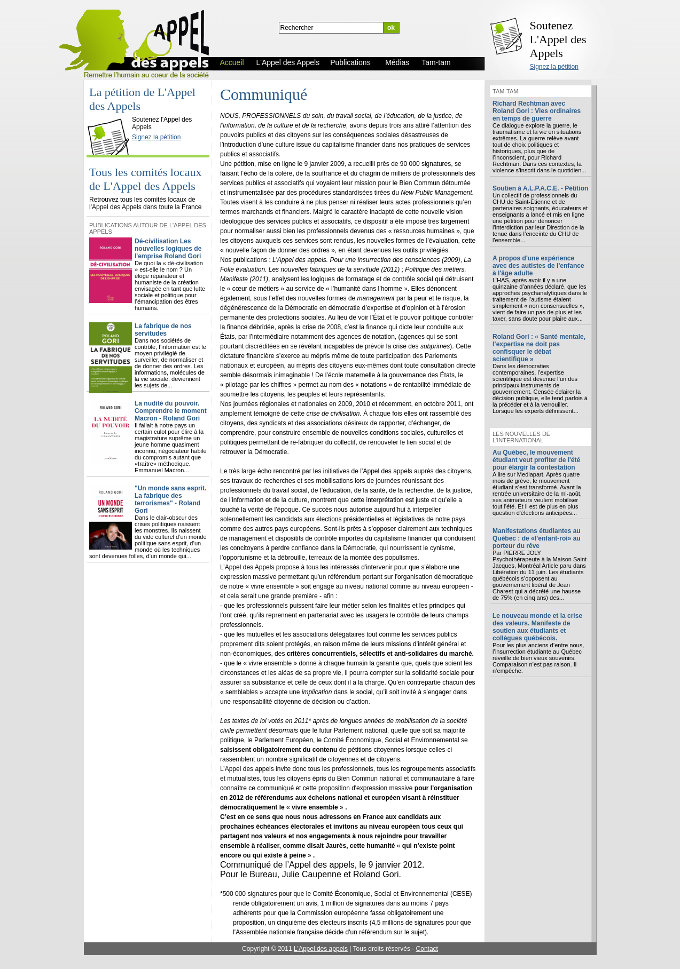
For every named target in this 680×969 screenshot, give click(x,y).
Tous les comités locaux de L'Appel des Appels (145, 179)
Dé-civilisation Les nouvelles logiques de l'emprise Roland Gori (168, 248)
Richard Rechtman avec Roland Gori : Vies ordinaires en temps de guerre (537, 111)
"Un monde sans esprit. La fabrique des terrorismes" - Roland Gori (170, 499)
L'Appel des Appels (111, 110)
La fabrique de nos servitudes (163, 329)
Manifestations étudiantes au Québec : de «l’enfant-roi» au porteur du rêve (537, 538)
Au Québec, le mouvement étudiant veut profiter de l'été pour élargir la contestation (536, 460)
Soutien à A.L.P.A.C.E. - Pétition (540, 188)
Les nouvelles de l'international (521, 437)
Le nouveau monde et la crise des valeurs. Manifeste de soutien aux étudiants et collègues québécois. (537, 627)
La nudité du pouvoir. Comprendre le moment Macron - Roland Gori (171, 411)
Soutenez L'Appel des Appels (558, 39)
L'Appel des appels (321, 948)
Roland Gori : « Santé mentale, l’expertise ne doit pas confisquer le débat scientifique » (539, 348)
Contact (427, 948)
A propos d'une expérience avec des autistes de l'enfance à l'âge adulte (538, 266)
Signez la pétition (554, 66)
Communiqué (263, 94)
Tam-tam (505, 91)
